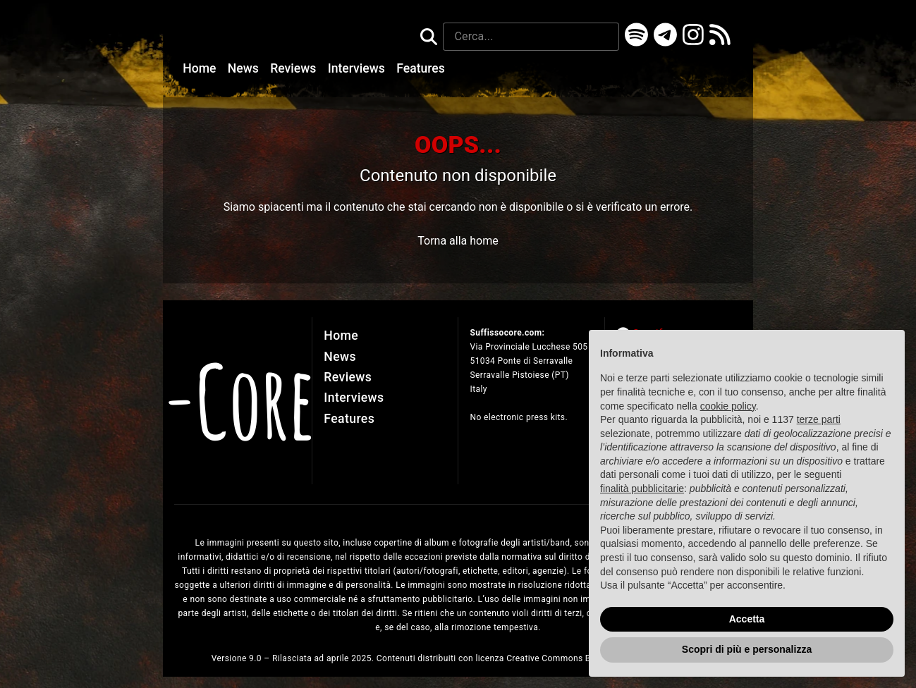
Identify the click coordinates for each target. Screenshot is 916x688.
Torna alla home (457, 240)
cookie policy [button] (728, 406)
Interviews (358, 68)
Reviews (294, 68)
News (245, 68)
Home (201, 68)
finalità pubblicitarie (642, 488)
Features (420, 68)
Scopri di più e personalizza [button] (747, 649)
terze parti (819, 419)
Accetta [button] (747, 619)
